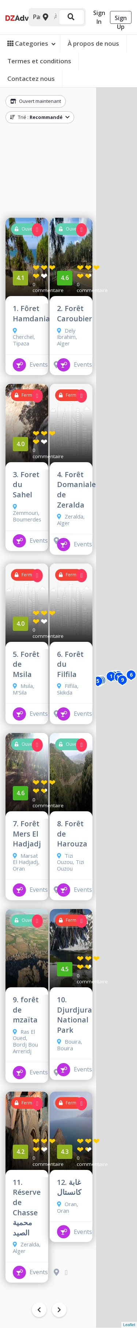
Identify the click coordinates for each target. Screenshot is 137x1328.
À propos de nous (93, 43)
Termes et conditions (39, 61)
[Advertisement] (48, 172)
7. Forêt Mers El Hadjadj (27, 834)
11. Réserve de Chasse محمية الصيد (27, 1207)
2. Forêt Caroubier (74, 313)
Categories (31, 43)
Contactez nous (31, 78)
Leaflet (129, 1325)
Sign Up (121, 19)
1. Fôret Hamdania (31, 313)
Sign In (99, 17)
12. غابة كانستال (69, 1187)
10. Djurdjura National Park (74, 1015)
